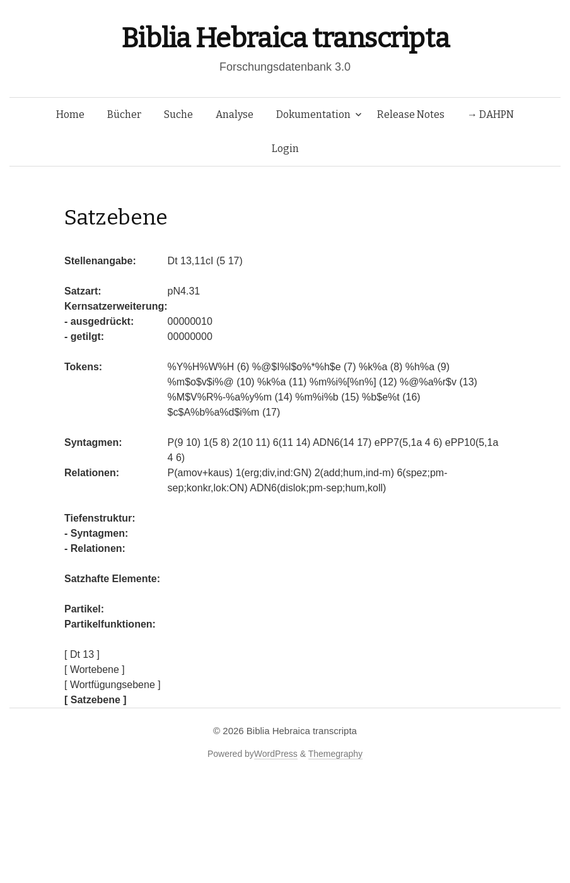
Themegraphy (335, 754)
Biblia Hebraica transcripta (285, 38)
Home (70, 114)
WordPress (276, 754)
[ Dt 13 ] (82, 654)
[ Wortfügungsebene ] (112, 684)
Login (285, 149)
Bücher (124, 114)
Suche (178, 114)
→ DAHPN (490, 114)
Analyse (234, 114)
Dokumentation (313, 114)
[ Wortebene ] (94, 669)
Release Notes (411, 114)
